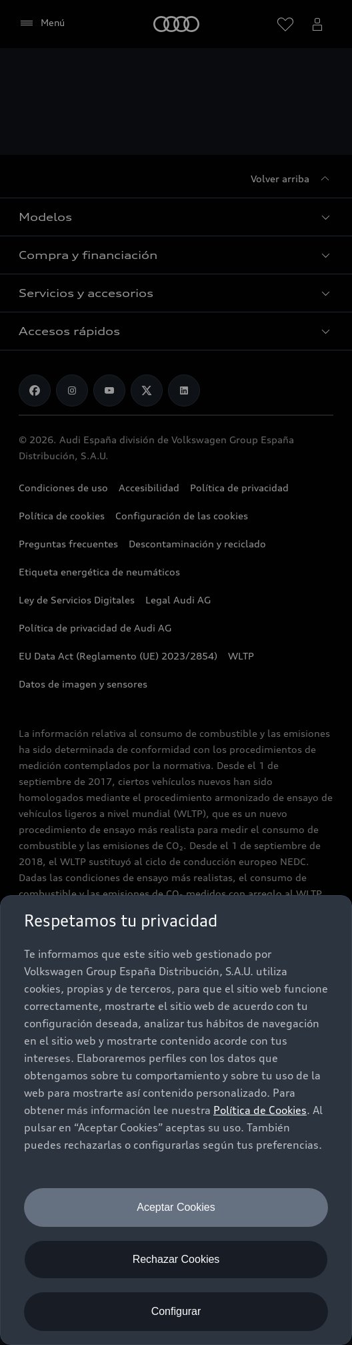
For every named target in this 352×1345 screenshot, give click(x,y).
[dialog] (176, 1120)
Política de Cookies (260, 1110)
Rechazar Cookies (176, 1259)
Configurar (176, 1311)
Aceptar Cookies (176, 1207)
